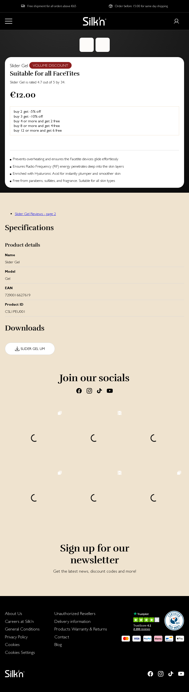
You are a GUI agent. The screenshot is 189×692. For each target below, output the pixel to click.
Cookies (12, 644)
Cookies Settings (20, 652)
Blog (58, 644)
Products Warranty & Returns (80, 628)
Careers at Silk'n (19, 621)
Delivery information (72, 621)
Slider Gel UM (33, 349)
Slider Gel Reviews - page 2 (35, 213)
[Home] (94, 21)
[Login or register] (176, 21)
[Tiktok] (99, 390)
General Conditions (22, 628)
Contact (61, 636)
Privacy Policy (16, 636)
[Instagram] (89, 390)
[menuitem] (22, 613)
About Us (13, 613)
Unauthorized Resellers (74, 613)
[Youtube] (110, 390)
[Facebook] (79, 390)
